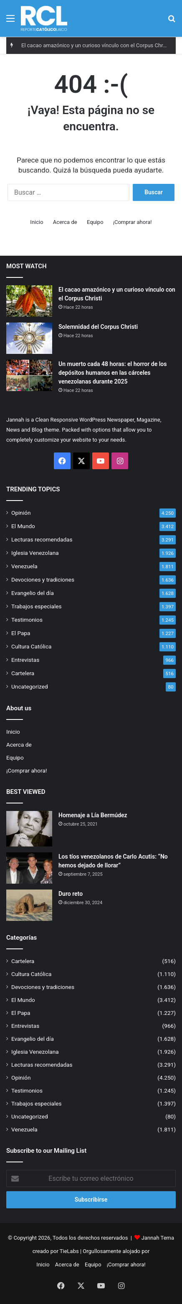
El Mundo (23, 526)
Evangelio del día (32, 593)
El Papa (20, 633)
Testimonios (27, 619)
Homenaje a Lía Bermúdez (92, 815)
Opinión (21, 512)
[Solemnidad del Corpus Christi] (29, 338)
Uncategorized (29, 686)
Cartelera (22, 673)
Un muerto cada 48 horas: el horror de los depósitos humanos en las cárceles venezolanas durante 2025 (112, 373)
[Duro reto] (29, 905)
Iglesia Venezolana (35, 552)
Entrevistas (25, 659)
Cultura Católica (31, 646)
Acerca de (65, 222)
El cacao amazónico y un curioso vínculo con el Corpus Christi (95, 45)
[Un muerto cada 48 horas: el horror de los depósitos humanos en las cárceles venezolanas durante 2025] (29, 375)
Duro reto (70, 893)
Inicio (36, 222)
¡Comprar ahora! (132, 222)
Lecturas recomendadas (42, 539)
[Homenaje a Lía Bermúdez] (29, 828)
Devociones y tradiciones (42, 579)
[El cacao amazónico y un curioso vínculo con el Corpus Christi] (29, 301)
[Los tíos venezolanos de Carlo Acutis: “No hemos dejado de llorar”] (29, 868)
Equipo (95, 222)
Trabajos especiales (36, 606)
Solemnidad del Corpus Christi (98, 326)
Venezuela (24, 566)
